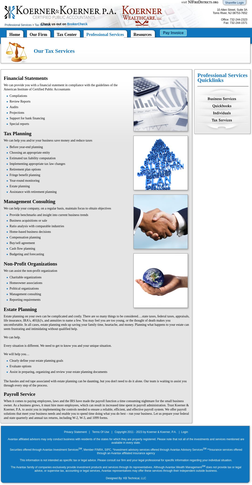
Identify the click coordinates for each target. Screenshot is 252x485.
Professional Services (18, 25)
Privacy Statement (75, 432)
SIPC (108, 449)
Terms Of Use (100, 432)
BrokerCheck (77, 24)
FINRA (98, 449)
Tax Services (43, 25)
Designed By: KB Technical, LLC (126, 478)
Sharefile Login (234, 2)
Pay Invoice (173, 33)
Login (184, 432)
